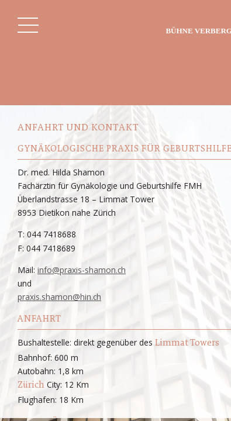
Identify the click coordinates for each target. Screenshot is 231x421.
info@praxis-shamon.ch (81, 269)
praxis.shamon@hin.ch (59, 296)
